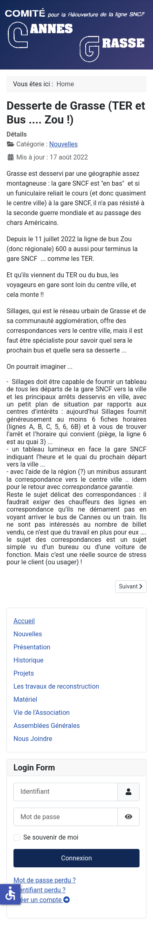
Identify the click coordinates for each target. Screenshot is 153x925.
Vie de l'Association (41, 712)
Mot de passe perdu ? (44, 880)
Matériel (25, 699)
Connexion (76, 858)
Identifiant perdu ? (39, 890)
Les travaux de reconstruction (56, 686)
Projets (23, 673)
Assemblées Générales (46, 726)
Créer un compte (41, 900)
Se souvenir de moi (50, 837)
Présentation (31, 647)
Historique (28, 660)
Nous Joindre (32, 739)
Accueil (24, 621)
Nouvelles (27, 634)
